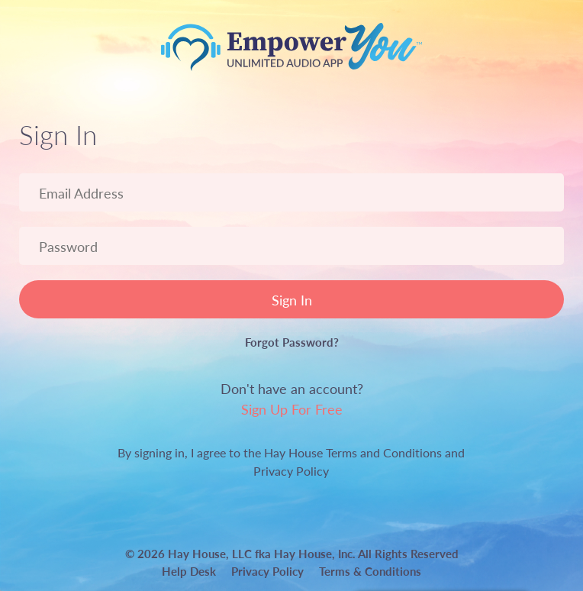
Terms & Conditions (370, 571)
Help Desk (189, 571)
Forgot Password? (292, 342)
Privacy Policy (291, 471)
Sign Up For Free (292, 408)
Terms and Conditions (384, 452)
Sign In (292, 299)
